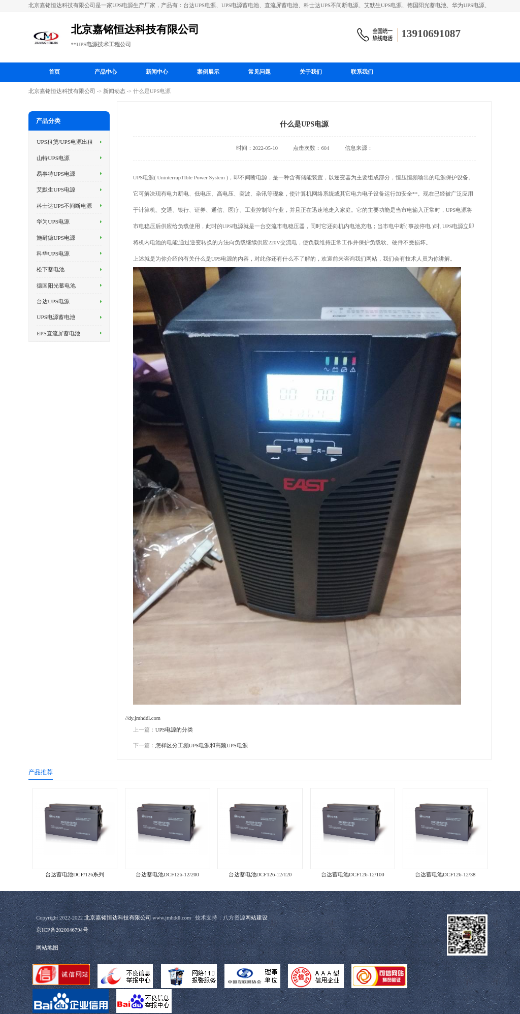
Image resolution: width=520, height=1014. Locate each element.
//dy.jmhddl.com (143, 718)
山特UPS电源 (53, 158)
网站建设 (256, 918)
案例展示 (208, 72)
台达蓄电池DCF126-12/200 (167, 874)
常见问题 (259, 72)
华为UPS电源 (53, 221)
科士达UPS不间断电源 (64, 206)
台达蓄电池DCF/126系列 (75, 874)
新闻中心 (157, 72)
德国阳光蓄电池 (56, 285)
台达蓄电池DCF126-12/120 (260, 874)
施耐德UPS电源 (56, 238)
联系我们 (362, 72)
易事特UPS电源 (56, 174)
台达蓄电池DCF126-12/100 (352, 874)
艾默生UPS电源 (56, 189)
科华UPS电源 (53, 253)
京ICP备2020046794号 (62, 930)
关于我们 (311, 72)
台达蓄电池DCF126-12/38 (445, 874)
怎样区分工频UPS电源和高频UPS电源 (201, 745)
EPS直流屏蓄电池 (58, 333)
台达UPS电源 (53, 301)
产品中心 (105, 72)
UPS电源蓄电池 (56, 317)
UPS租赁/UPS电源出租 (65, 142)
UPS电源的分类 (174, 730)
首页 (54, 72)
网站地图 (47, 947)
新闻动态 (114, 91)
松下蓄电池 (50, 269)
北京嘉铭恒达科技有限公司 (61, 91)
